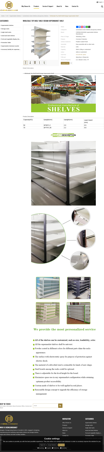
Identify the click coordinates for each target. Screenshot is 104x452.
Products (36, 6)
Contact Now (65, 63)
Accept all (61, 445)
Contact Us (75, 6)
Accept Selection (52, 445)
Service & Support (48, 6)
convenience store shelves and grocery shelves (35, 16)
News (66, 6)
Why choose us (26, 6)
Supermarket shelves (15, 16)
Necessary (41, 448)
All (7, 16)
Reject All (42, 445)
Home (2, 16)
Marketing (63, 448)
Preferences (55, 448)
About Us (59, 6)
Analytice (48, 448)
